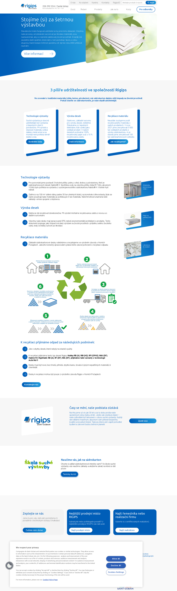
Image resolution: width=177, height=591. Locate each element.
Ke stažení (83, 2)
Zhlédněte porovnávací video (147, 187)
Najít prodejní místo (80, 530)
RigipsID (116, 2)
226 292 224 (49, 6)
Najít (151, 3)
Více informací (33, 53)
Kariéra (95, 2)
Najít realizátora (126, 530)
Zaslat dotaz (62, 6)
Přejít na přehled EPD (147, 216)
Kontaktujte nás (31, 384)
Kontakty (105, 2)
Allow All (116, 559)
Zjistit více (143, 421)
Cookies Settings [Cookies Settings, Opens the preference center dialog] (116, 572)
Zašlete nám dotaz (34, 530)
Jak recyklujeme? (118, 142)
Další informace (76, 142)
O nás (73, 2)
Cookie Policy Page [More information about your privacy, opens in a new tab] (50, 580)
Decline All (116, 565)
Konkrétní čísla (35, 142)
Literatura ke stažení (146, 246)
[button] (9, 566)
